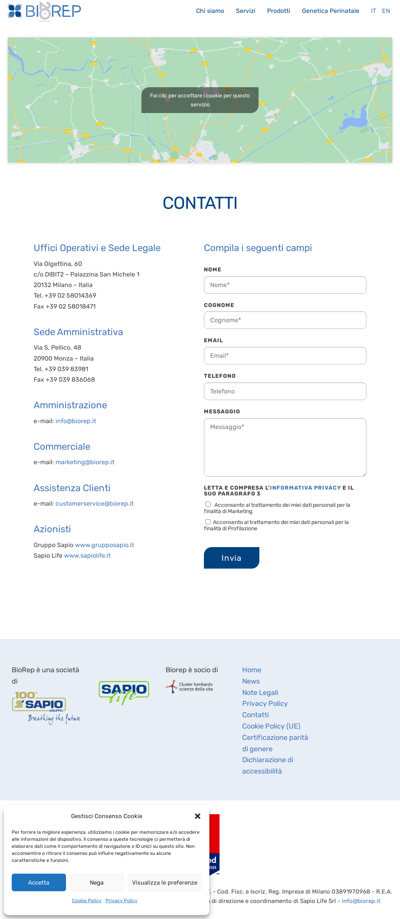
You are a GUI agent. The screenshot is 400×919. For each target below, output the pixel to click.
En (386, 10)
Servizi (245, 10)
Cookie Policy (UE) (271, 726)
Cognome (219, 305)
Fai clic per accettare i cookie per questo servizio (200, 100)
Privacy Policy (121, 900)
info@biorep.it (75, 421)
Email (213, 340)
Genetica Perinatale (330, 10)
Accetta (38, 882)
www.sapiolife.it (87, 555)
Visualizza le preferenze (164, 882)
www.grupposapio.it (104, 545)
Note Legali (260, 692)
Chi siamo (210, 10)
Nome (212, 269)
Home (251, 670)
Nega (97, 882)
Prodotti (278, 10)
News (251, 681)
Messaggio (222, 411)
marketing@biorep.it (84, 462)
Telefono (220, 376)
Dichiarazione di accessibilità (267, 765)
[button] (198, 816)
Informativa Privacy (305, 488)
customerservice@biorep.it (94, 503)
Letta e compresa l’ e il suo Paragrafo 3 (279, 491)
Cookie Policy (87, 900)
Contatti (255, 715)
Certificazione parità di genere (275, 743)
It (373, 10)
